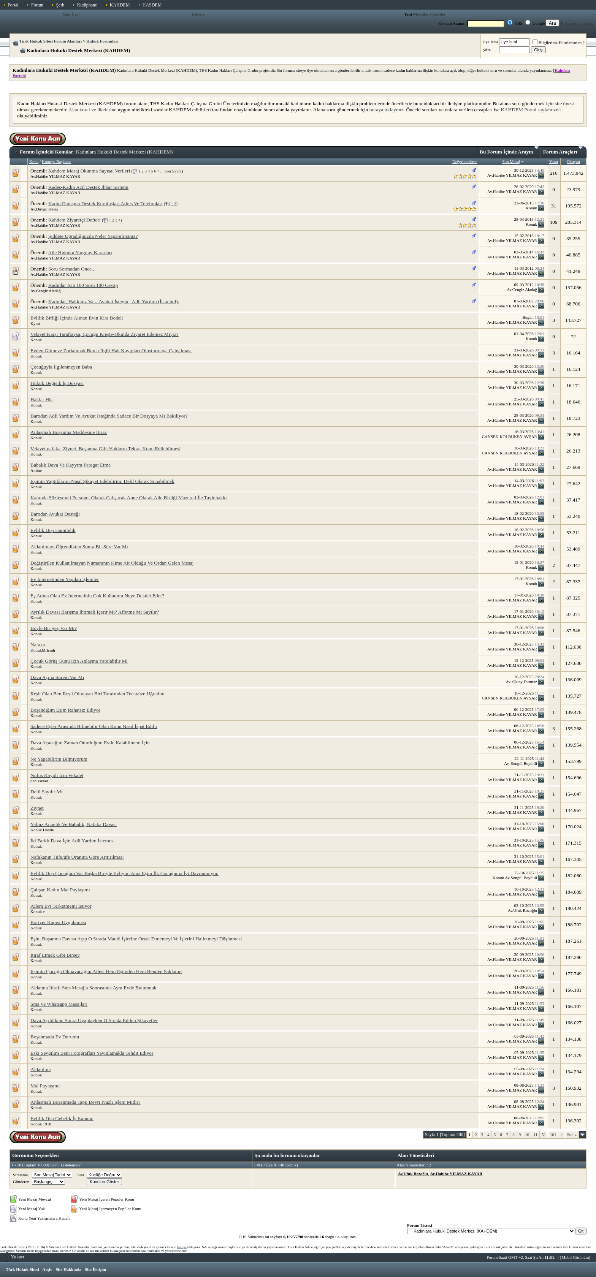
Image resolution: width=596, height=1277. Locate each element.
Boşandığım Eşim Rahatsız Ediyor (65, 710)
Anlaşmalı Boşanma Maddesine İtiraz (68, 432)
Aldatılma (40, 1069)
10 (527, 1134)
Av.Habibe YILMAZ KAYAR (55, 176)
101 (553, 1134)
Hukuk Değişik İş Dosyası (57, 383)
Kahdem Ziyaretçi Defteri (74, 220)
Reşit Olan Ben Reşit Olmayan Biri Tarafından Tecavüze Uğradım (97, 693)
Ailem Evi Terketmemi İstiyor (61, 906)
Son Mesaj (511, 161)
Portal (13, 5)
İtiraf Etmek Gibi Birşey (55, 955)
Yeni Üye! (71, 14)
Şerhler (439, 14)
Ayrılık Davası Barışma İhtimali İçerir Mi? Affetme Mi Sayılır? (94, 612)
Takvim (198, 14)
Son (572, 1134)
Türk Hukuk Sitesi (22, 1269)
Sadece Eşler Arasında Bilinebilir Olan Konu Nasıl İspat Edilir (93, 726)
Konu (33, 161)
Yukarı (15, 1257)
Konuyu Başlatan (56, 161)
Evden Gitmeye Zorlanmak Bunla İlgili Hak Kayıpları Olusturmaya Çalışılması (111, 350)
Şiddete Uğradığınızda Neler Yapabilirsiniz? (93, 236)
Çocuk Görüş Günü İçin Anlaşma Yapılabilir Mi (79, 661)
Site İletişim (95, 1269)
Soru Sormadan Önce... (71, 269)
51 (544, 1134)
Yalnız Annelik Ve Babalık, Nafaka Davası (73, 824)
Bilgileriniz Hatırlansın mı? (559, 42)
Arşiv (47, 1269)
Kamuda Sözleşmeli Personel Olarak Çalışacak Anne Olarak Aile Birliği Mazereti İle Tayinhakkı (128, 497)
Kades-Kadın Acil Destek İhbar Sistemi (88, 187)
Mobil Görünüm (575, 1257)
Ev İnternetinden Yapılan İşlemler (64, 579)
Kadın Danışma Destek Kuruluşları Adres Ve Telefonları (105, 203)
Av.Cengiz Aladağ (45, 290)
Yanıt (553, 161)
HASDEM (152, 5)
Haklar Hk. (41, 399)
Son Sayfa (173, 171)
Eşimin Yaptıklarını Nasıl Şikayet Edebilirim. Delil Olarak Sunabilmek (102, 481)
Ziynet (37, 808)
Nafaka (37, 644)
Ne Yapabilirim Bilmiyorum (58, 759)
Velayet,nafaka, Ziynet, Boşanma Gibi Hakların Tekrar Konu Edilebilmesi (105, 448)
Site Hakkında (68, 1269)
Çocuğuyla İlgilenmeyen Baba (61, 367)
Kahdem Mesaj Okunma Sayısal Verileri (89, 171)
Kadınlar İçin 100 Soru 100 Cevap (83, 285)
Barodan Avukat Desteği (55, 514)
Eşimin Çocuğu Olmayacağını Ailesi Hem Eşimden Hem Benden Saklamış (106, 971)
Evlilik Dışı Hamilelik (52, 530)
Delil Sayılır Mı (46, 791)
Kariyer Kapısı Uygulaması (58, 922)
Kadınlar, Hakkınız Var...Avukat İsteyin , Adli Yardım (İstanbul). (113, 301)
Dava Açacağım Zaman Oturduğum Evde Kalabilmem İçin (90, 742)
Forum (37, 5)
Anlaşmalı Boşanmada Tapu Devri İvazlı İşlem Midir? (85, 1102)
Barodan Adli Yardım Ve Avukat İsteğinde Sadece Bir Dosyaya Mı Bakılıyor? (109, 416)
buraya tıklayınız (386, 109)
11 (535, 1134)
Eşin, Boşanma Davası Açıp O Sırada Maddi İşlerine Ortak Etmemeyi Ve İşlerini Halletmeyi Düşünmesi (136, 939)
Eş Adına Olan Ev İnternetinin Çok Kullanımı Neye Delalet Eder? (97, 595)
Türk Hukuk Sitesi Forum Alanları (50, 41)
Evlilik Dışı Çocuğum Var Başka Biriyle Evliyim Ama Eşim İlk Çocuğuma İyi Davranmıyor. (124, 873)
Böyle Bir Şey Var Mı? (53, 628)
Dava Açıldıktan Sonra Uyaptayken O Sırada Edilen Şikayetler (94, 1020)
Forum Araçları (563, 150)
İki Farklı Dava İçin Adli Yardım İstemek (72, 840)
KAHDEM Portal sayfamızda (531, 109)
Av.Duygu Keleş (44, 209)
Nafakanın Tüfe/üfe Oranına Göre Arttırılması (77, 857)
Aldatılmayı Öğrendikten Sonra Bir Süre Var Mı (79, 546)
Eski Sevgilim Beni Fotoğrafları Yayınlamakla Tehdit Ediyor (91, 1053)
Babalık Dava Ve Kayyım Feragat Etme (70, 465)
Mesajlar (421, 14)
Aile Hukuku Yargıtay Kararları (80, 252)
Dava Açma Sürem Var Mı (57, 677)
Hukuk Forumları (102, 41)
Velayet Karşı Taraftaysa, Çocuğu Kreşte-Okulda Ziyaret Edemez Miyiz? (104, 334)
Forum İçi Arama (579, 23)
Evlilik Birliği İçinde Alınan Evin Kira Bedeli (76, 318)
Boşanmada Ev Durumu (54, 1037)
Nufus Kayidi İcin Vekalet (56, 775)
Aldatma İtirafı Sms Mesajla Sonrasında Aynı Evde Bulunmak (93, 988)
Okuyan (573, 161)
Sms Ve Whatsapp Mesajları (58, 1004)
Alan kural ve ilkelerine (92, 109)
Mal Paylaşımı (45, 1086)
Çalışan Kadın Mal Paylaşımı (60, 889)
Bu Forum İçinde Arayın (509, 150)
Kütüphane (87, 5)
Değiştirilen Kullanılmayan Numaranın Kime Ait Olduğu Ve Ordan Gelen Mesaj (112, 563)
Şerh (60, 5)
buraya (182, 1247)
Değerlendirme (464, 161)
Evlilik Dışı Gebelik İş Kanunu (62, 1118)
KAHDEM (120, 5)
